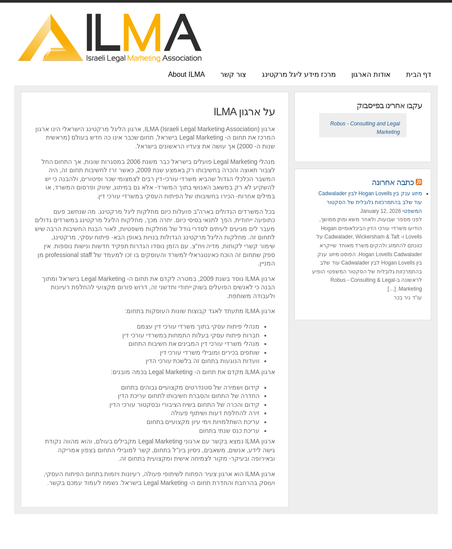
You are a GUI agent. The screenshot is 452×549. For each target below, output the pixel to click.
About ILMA (186, 74)
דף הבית (418, 74)
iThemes (258, 535)
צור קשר (233, 74)
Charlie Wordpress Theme (213, 535)
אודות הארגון (370, 74)
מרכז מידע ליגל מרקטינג (299, 74)
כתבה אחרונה (393, 182)
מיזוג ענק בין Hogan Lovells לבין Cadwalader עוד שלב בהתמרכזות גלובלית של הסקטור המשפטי (370, 202)
